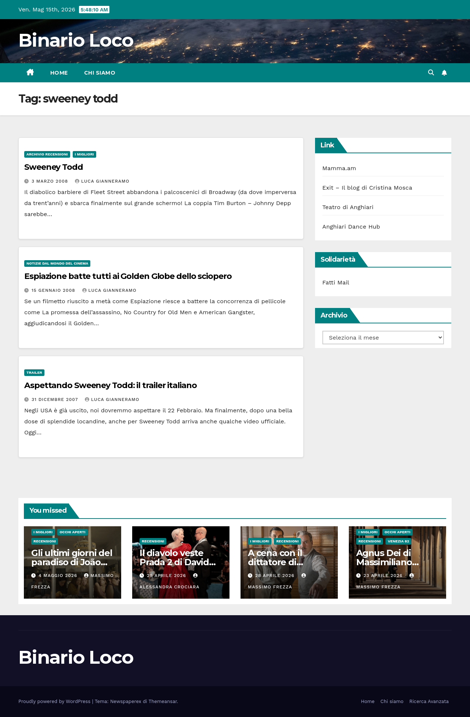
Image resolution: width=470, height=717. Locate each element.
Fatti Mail (336, 282)
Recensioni (44, 541)
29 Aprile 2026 (167, 575)
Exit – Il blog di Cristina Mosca (367, 187)
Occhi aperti (72, 532)
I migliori (84, 154)
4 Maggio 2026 (59, 575)
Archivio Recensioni (47, 154)
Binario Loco (76, 40)
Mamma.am (339, 168)
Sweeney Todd (53, 167)
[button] (431, 72)
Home (59, 72)
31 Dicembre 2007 (56, 399)
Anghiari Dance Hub (351, 226)
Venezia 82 (398, 541)
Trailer (34, 372)
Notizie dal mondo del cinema (57, 263)
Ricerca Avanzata (429, 701)
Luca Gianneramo (102, 181)
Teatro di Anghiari (348, 207)
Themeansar (163, 701)
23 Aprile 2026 (384, 575)
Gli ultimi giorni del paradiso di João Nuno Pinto (71, 562)
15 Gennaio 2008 (54, 290)
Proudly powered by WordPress (55, 701)
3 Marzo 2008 (51, 181)
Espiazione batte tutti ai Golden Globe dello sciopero (128, 276)
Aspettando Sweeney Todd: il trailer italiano (110, 385)
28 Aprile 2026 (275, 575)
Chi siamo (100, 72)
